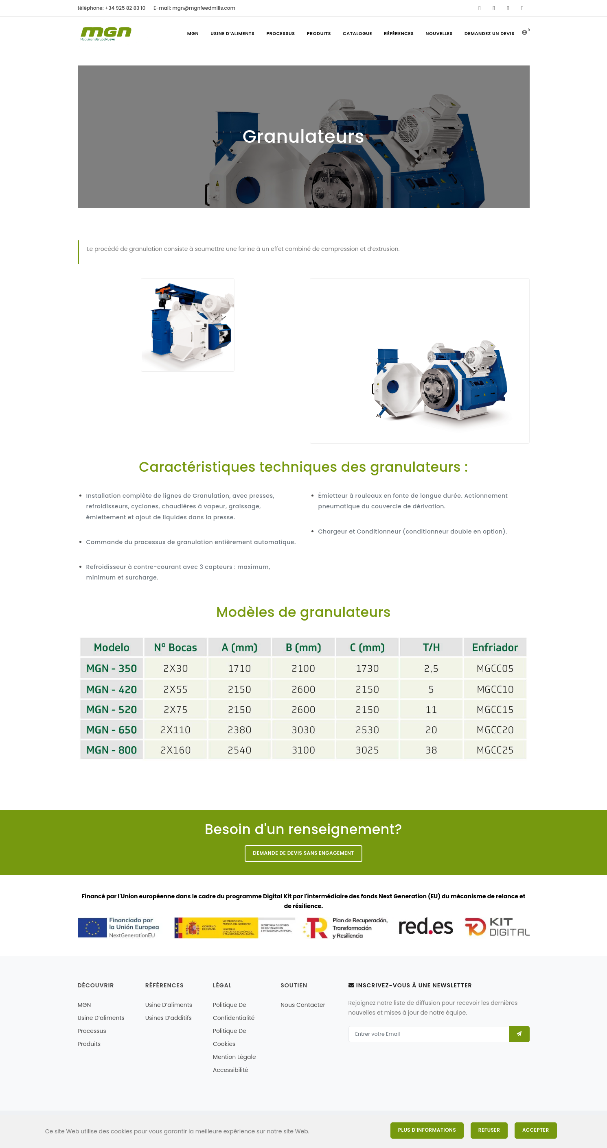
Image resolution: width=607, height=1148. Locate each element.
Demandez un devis (489, 33)
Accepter (535, 1130)
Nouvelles (438, 33)
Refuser (489, 1130)
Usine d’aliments (231, 33)
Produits (318, 33)
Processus (279, 33)
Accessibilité (230, 1070)
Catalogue (357, 33)
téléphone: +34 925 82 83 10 (112, 7)
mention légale (234, 1057)
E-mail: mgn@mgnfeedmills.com (194, 7)
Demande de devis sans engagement (303, 853)
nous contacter (302, 1005)
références (399, 33)
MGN (191, 33)
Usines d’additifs (168, 1018)
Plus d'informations (426, 1130)
